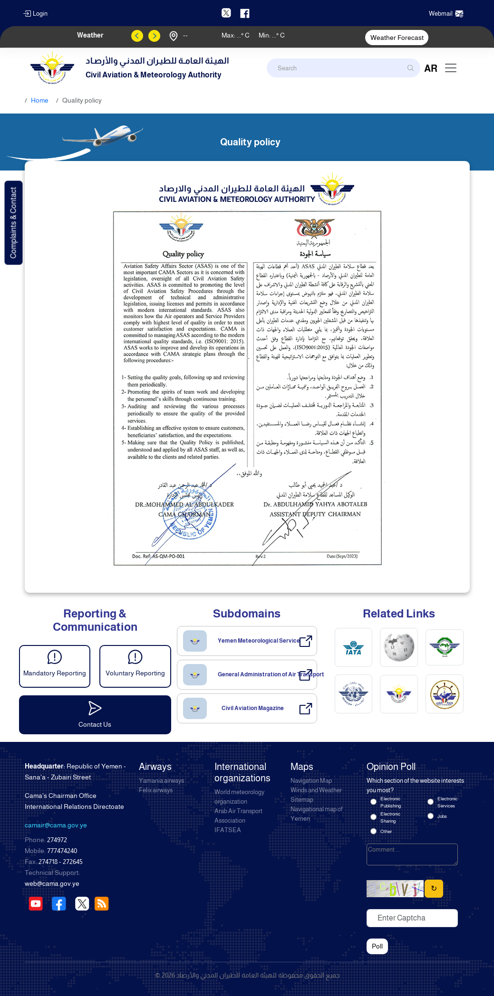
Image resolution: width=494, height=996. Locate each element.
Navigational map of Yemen (317, 814)
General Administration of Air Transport (271, 674)
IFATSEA (227, 830)
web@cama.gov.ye (52, 883)
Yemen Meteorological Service (259, 640)
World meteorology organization (239, 797)
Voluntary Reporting (135, 673)
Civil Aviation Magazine (253, 708)
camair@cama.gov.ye (56, 825)
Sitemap (302, 800)
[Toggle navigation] (450, 67)
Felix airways (156, 790)
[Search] (343, 67)
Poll (377, 946)
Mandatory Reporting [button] (54, 673)
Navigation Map (311, 781)
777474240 (62, 850)
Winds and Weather (316, 790)
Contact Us (94, 724)
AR (430, 68)
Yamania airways (161, 781)
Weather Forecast (397, 37)
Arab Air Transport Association (238, 816)
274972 (57, 840)
